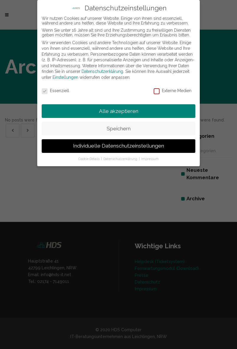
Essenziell (55, 90)
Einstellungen (65, 77)
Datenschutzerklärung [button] (120, 159)
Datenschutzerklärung (102, 71)
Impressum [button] (150, 159)
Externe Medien (172, 90)
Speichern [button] (119, 129)
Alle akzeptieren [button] (118, 111)
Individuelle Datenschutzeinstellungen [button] (118, 146)
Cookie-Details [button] (89, 159)
